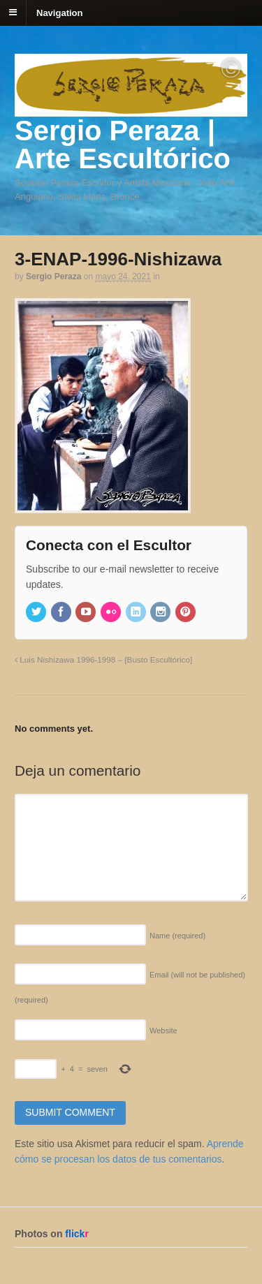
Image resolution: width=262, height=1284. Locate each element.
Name (177, 935)
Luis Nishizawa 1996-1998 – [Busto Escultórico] (103, 659)
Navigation (59, 12)
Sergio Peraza (53, 276)
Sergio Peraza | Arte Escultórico (123, 144)
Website (163, 1030)
